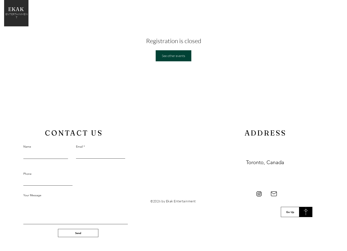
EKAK (16, 9)
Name (27, 146)
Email (79, 146)
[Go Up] (290, 212)
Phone (27, 173)
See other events (173, 56)
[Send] (78, 233)
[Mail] (273, 193)
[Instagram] (259, 193)
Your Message (32, 195)
